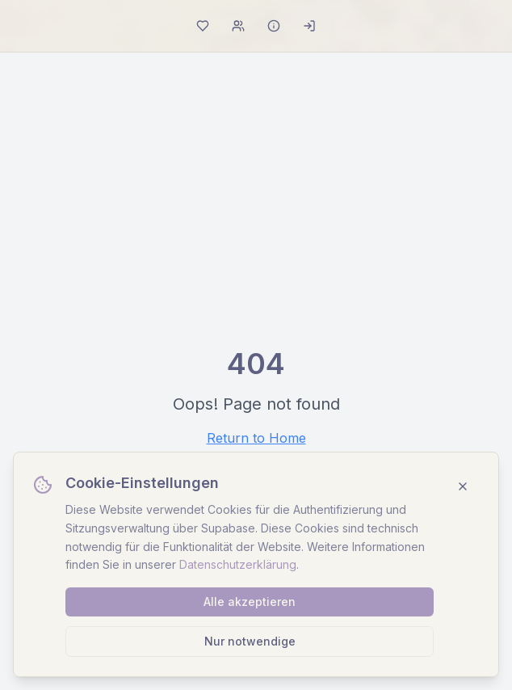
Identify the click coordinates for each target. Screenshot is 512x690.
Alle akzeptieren (250, 601)
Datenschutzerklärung (237, 564)
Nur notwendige (250, 641)
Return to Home (256, 438)
